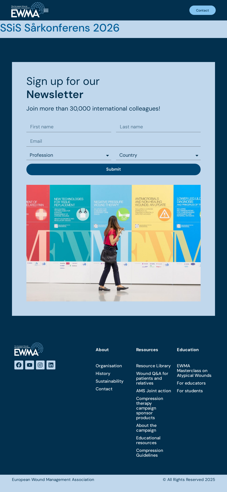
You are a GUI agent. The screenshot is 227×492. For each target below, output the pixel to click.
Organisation (109, 366)
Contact (104, 389)
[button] (46, 10)
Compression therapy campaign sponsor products (149, 408)
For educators (191, 383)
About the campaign (146, 428)
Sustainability (109, 382)
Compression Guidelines (149, 453)
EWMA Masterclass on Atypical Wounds (194, 371)
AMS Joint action (153, 391)
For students (190, 391)
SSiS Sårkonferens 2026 (60, 28)
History (103, 374)
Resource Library (153, 366)
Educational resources (148, 441)
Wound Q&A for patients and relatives (152, 378)
